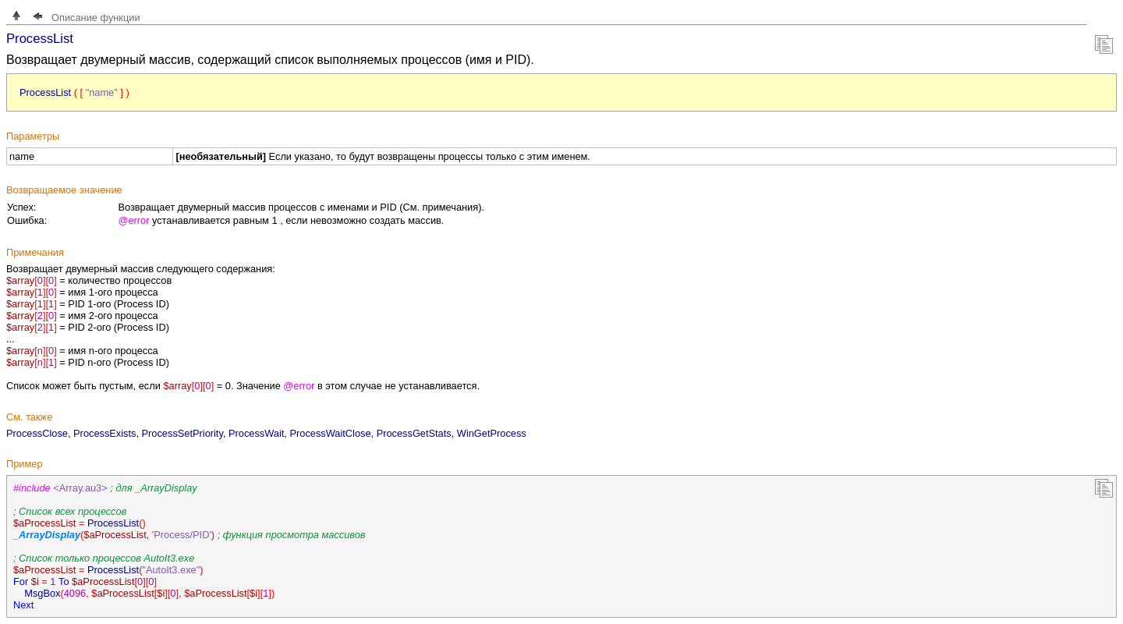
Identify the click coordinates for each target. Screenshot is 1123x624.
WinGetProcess (491, 433)
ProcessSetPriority (182, 433)
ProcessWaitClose (329, 433)
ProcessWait (256, 433)
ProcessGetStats (414, 433)
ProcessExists (104, 433)
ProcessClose (37, 433)
